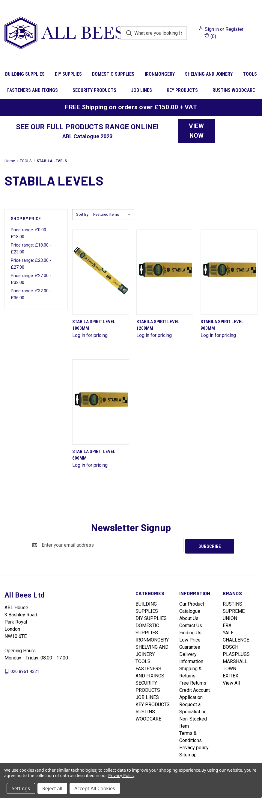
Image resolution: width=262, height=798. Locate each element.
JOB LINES (141, 90)
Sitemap (188, 753)
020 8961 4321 (24, 670)
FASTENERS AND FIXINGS (32, 90)
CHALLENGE (236, 639)
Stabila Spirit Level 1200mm (158, 325)
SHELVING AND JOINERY (209, 74)
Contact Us (190, 624)
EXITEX (230, 674)
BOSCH (230, 646)
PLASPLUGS (236, 653)
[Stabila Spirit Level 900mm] (229, 272)
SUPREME (234, 610)
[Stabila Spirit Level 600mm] (100, 402)
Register (234, 29)
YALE (228, 631)
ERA (227, 624)
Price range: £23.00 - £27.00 (31, 264)
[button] (196, 131)
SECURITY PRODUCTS (94, 90)
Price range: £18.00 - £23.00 (31, 248)
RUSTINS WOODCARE (234, 90)
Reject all (52, 788)
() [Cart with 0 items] (210, 36)
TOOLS (142, 660)
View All (231, 682)
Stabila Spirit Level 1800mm (93, 325)
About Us (188, 617)
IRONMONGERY (160, 74)
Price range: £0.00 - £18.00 (30, 233)
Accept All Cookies (94, 788)
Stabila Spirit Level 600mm (93, 455)
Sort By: (82, 214)
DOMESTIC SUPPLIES (113, 74)
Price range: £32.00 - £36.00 (31, 294)
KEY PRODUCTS (182, 90)
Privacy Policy (121, 775)
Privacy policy (194, 746)
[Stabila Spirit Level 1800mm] (100, 272)
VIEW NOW (196, 130)
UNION (230, 617)
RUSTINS (232, 603)
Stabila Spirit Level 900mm (222, 325)
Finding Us (190, 631)
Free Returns (192, 682)
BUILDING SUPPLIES (25, 74)
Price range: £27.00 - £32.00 (31, 279)
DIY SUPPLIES (68, 74)
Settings (21, 788)
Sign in (212, 29)
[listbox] (113, 214)
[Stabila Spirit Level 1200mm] (165, 272)
